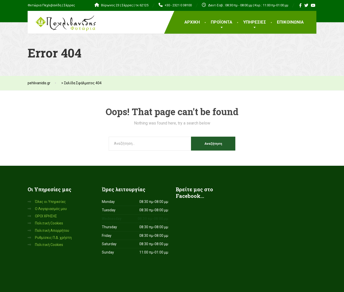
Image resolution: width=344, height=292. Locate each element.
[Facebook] (300, 5)
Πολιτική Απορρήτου (52, 230)
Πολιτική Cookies (49, 223)
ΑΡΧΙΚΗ (192, 22)
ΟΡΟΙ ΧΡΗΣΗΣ (46, 216)
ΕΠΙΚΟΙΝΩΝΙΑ (290, 22)
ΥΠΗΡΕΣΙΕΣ (254, 22)
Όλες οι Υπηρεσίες (50, 202)
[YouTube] (313, 5)
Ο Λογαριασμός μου (51, 209)
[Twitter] (306, 5)
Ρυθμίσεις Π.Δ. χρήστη (53, 238)
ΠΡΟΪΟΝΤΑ (221, 22)
